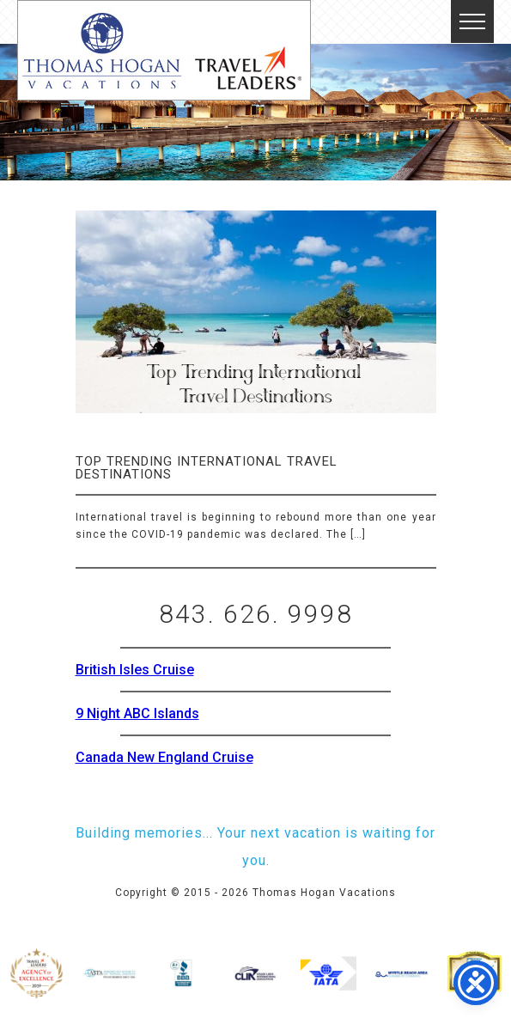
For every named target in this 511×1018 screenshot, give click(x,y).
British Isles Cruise (135, 669)
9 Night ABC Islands (137, 713)
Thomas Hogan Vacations (164, 50)
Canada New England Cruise (164, 757)
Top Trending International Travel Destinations (207, 468)
